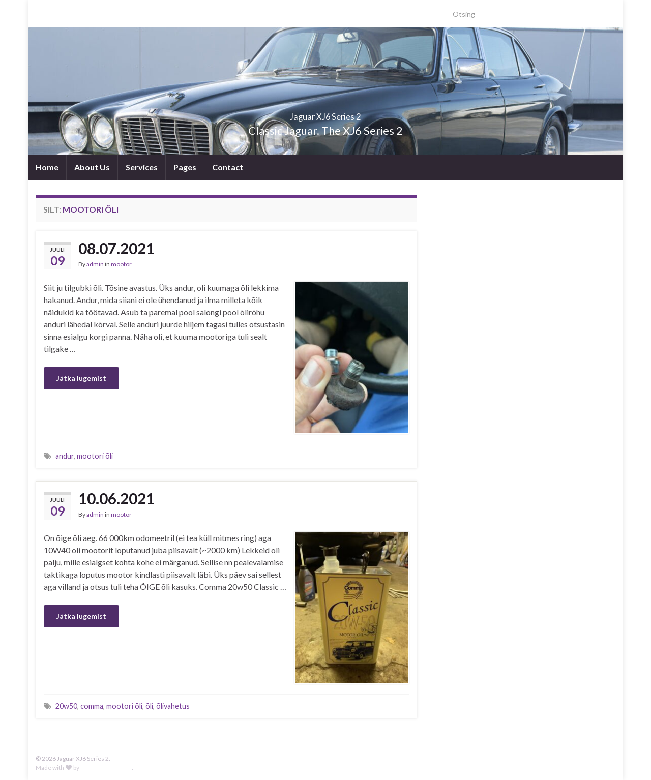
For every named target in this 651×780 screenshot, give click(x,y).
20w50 (66, 706)
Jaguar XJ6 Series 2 (325, 114)
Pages (184, 167)
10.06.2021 (116, 498)
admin (95, 264)
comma (91, 706)
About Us (92, 167)
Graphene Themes (106, 767)
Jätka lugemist (81, 378)
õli (149, 706)
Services (142, 167)
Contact (227, 167)
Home (47, 167)
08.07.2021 (116, 248)
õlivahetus (173, 706)
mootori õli (95, 456)
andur (64, 456)
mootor (121, 264)
